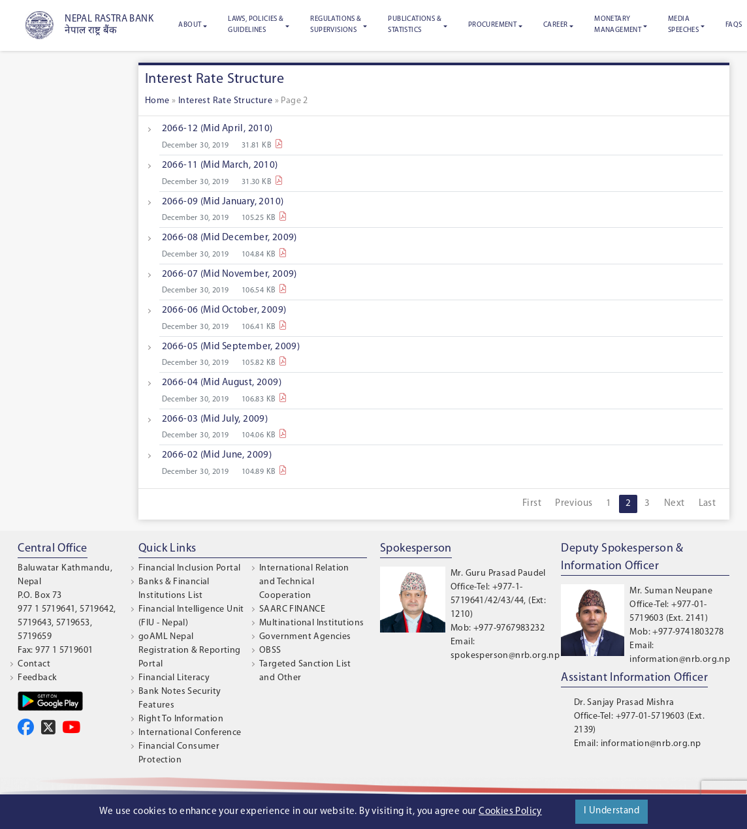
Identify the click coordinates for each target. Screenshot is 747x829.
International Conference (190, 733)
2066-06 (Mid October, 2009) (224, 310)
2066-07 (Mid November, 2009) (229, 274)
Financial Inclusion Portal (189, 568)
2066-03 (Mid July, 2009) (215, 419)
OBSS (270, 650)
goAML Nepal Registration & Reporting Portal (189, 650)
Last (707, 503)
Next (674, 503)
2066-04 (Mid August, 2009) (221, 383)
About (189, 25)
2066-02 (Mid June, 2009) (217, 455)
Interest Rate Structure (225, 101)
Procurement (492, 25)
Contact (34, 664)
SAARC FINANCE (292, 609)
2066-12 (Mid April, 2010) (217, 129)
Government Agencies (305, 637)
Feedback (37, 678)
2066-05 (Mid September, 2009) (231, 347)
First (531, 503)
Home (157, 101)
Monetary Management (617, 25)
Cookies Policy (510, 812)
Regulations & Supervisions (335, 25)
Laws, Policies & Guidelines (255, 25)
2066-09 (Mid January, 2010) (223, 202)
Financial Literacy (174, 678)
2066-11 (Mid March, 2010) (220, 165)
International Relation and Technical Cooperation (304, 582)
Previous (573, 503)
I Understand (611, 811)
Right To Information (180, 719)
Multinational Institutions (311, 623)
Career (555, 25)
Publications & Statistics (414, 25)
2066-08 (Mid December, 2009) (229, 238)
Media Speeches (683, 25)
